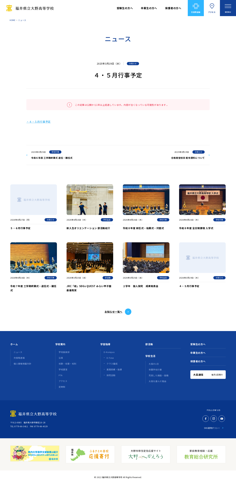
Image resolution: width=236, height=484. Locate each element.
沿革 (61, 357)
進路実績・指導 (114, 369)
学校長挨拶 (64, 352)
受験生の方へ (125, 8)
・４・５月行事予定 (38, 121)
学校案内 (60, 344)
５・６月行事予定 (20, 228)
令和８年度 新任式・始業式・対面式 (143, 228)
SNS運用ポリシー (212, 428)
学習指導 (105, 344)
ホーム (14, 344)
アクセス (211, 12)
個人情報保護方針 (22, 363)
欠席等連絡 (195, 12)
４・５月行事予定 (189, 286)
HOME (12, 20)
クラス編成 (112, 363)
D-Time (110, 357)
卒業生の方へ (149, 8)
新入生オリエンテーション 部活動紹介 (88, 228)
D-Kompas (109, 352)
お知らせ (133, 63)
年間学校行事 (155, 369)
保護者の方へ (173, 8)
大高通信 (208, 374)
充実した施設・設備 (158, 375)
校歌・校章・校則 (67, 363)
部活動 (108, 277)
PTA (61, 375)
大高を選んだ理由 (157, 381)
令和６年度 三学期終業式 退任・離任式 (52, 157)
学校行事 (55, 152)
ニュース (22, 20)
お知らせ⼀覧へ (113, 311)
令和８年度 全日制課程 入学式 (196, 228)
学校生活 (107, 219)
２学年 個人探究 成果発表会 (140, 286)
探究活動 (111, 375)
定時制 (62, 386)
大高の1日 (154, 363)
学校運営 (63, 369)
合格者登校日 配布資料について (188, 157)
